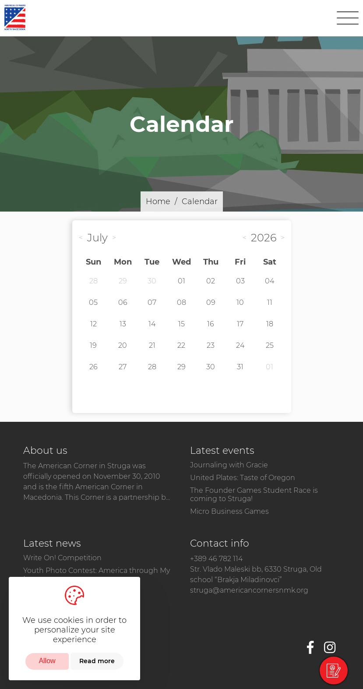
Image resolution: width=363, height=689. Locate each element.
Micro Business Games (229, 511)
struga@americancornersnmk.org (249, 590)
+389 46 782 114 (216, 559)
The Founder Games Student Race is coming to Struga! (254, 494)
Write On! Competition (62, 558)
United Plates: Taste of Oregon (242, 477)
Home (158, 201)
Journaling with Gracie (229, 465)
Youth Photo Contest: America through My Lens (96, 574)
